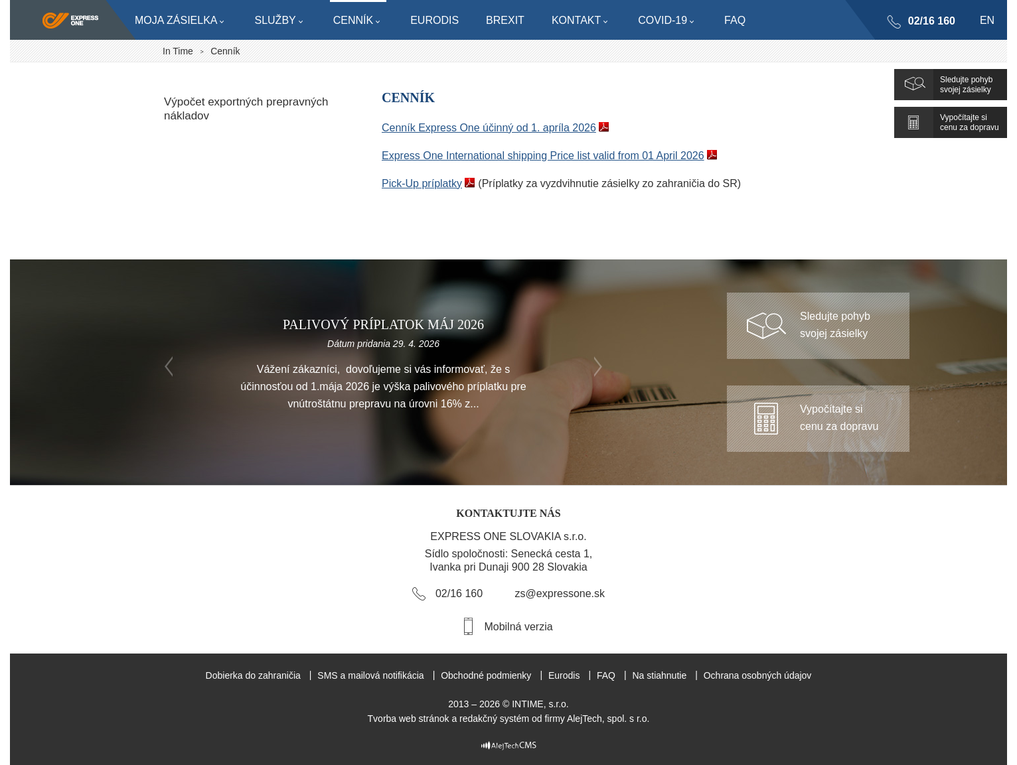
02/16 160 (931, 21)
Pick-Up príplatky (422, 183)
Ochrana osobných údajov (758, 675)
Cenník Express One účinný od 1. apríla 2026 (489, 127)
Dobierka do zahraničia (253, 675)
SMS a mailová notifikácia (370, 675)
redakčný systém (494, 718)
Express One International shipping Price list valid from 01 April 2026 (543, 155)
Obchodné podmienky (486, 675)
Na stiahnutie (659, 675)
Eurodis (564, 675)
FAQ (606, 675)
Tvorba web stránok (408, 718)
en (987, 20)
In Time (178, 51)
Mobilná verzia (518, 626)
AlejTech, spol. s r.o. (608, 718)
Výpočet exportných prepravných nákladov (246, 109)
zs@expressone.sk (560, 593)
